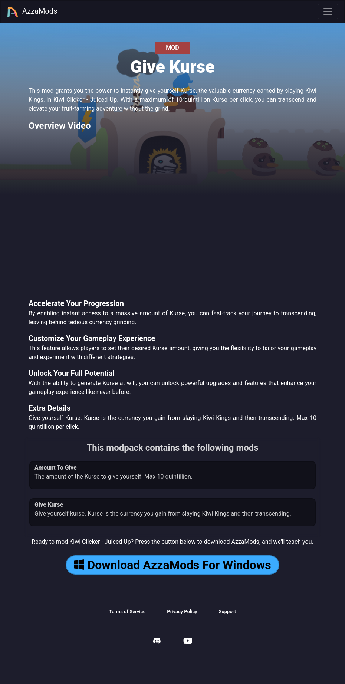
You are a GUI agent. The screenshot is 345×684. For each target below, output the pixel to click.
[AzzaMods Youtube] (187, 641)
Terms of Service (127, 611)
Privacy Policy (182, 611)
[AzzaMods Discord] (157, 642)
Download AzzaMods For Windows (172, 565)
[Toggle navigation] (328, 11)
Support (227, 611)
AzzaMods (32, 12)
